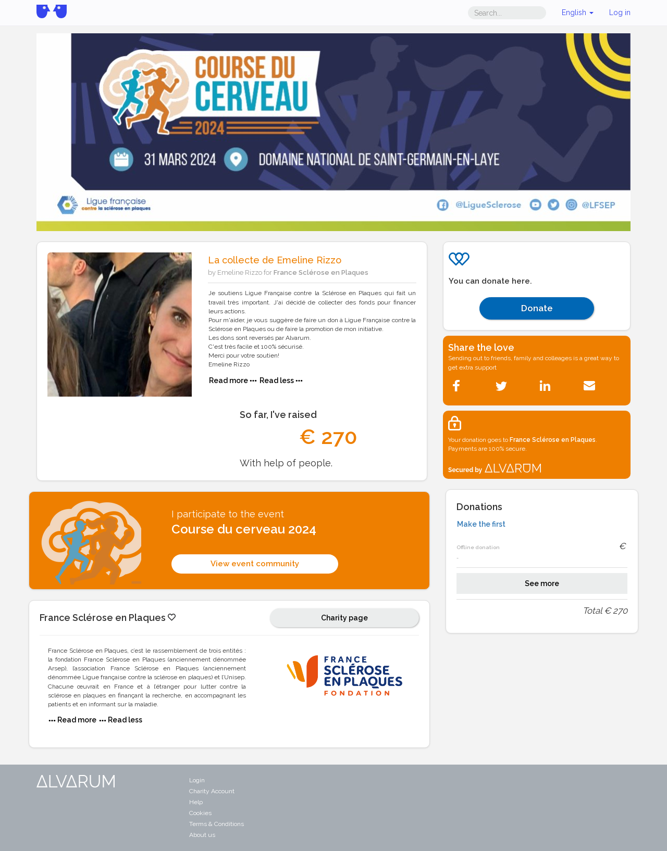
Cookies (200, 813)
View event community (255, 563)
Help (196, 802)
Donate (537, 308)
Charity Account (211, 791)
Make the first (481, 524)
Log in (620, 12)
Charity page (344, 618)
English (578, 12)
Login (197, 780)
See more (542, 583)
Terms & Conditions (216, 824)
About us (202, 835)
